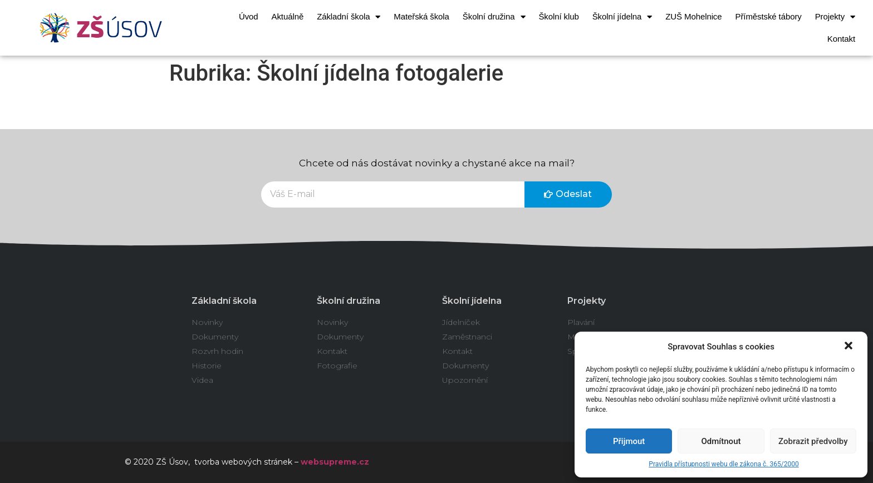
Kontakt (841, 38)
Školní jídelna (622, 17)
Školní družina (494, 17)
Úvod (248, 16)
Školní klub (558, 16)
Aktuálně (288, 16)
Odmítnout (721, 441)
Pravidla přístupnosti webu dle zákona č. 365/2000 (723, 464)
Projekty (835, 17)
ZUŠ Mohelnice (693, 16)
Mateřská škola (421, 16)
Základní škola (348, 17)
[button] (849, 346)
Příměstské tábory (768, 16)
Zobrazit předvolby (813, 441)
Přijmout (629, 441)
